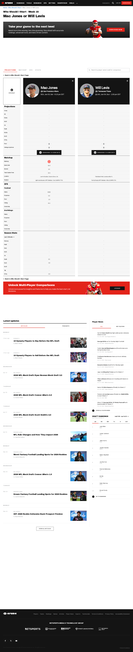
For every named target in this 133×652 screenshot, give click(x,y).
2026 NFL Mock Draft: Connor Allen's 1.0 (32, 474)
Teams (42, 614)
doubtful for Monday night (110, 365)
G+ (16, 641)
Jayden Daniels (104, 448)
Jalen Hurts (103, 441)
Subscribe (126, 3)
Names (55, 614)
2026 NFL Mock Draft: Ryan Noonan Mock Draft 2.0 (37, 375)
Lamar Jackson (104, 433)
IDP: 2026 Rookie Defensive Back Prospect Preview (38, 514)
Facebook (5, 641)
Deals (71, 3)
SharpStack (62, 3)
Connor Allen (19, 397)
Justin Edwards (20, 457)
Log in (118, 3)
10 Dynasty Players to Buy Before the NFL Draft (36, 341)
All (101, 326)
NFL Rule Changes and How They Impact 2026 (35, 435)
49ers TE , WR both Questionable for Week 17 (112, 403)
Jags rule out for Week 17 (110, 372)
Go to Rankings (101, 496)
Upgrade (117, 288)
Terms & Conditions (97, 614)
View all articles (45, 528)
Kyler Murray (104, 483)
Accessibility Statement (122, 614)
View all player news (103, 410)
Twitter (11, 641)
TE (114, 421)
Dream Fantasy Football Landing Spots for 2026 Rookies (40, 494)
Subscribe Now (115, 30)
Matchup (23, 70)
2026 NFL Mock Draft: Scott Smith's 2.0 (32, 415)
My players (120, 326)
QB (95, 421)
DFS (31, 70)
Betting (52, 3)
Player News (70, 614)
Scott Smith (18, 417)
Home (5, 7)
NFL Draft (16, 373)
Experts (77, 614)
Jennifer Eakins (20, 437)
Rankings (20, 3)
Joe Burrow (103, 462)
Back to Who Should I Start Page (17, 75)
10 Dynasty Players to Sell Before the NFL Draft (36, 356)
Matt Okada (18, 343)
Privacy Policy (109, 614)
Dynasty (16, 338)
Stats (38, 70)
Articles (24, 326)
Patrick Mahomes (105, 469)
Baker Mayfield (104, 455)
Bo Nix (101, 476)
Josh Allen (103, 426)
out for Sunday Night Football (110, 341)
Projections (10, 70)
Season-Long (17, 432)
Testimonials (86, 614)
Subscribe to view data (51, 152)
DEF (126, 421)
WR (108, 421)
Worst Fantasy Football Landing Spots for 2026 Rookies (40, 455)
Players (35, 614)
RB (101, 421)
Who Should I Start (14, 7)
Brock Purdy (103, 490)
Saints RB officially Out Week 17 (111, 387)
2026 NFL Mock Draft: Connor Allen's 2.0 (32, 395)
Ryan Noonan (19, 378)
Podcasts (106, 3)
